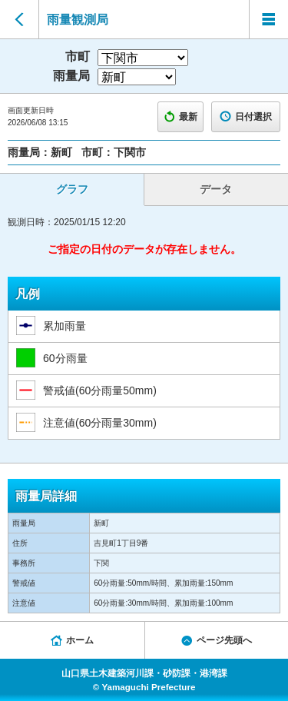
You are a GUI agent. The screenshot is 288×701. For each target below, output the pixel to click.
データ (216, 189)
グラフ (72, 189)
